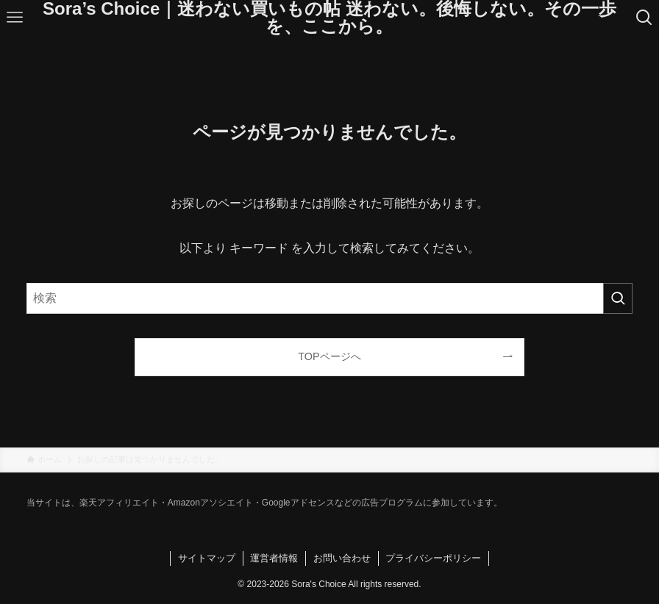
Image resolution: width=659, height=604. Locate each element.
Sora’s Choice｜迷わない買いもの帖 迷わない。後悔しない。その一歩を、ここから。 (329, 17)
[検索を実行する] (618, 298)
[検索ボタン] (644, 17)
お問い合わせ (342, 558)
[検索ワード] (329, 298)
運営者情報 (274, 558)
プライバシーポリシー (433, 558)
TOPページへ (329, 356)
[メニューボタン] (14, 17)
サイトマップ (206, 558)
